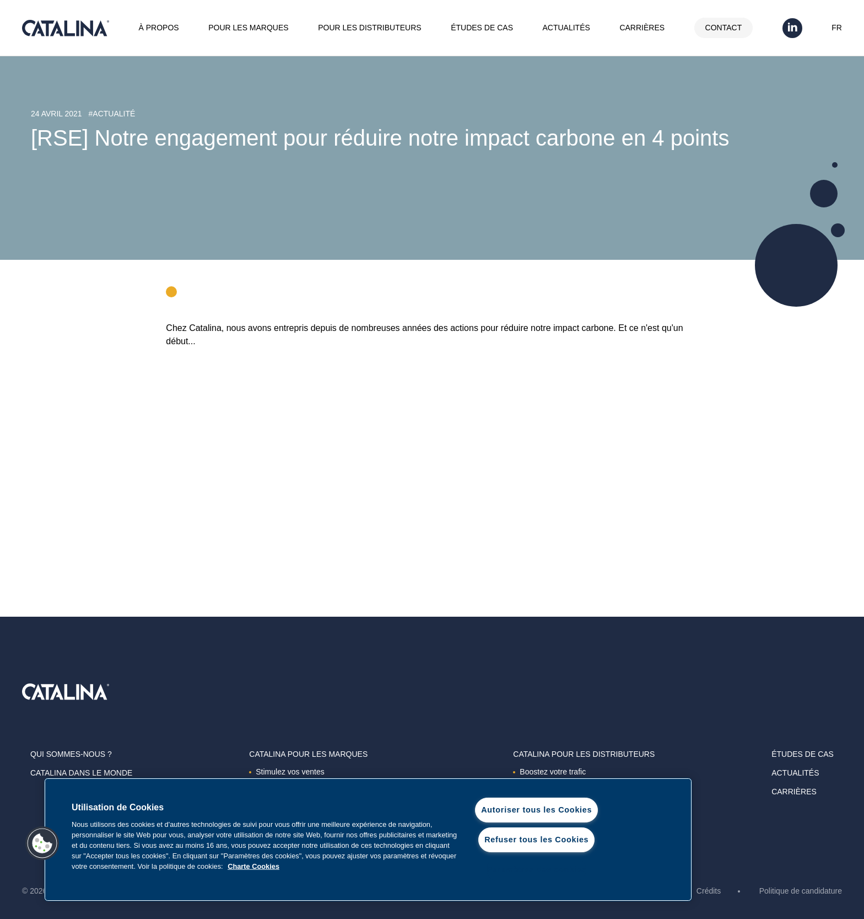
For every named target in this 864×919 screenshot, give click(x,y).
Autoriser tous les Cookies (536, 809)
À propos (159, 27)
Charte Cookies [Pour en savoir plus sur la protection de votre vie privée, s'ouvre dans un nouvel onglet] (253, 866)
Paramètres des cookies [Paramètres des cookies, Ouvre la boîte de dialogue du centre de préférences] (536, 869)
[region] (368, 839)
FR (836, 27)
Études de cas (482, 27)
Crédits (708, 890)
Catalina (65, 28)
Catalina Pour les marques (308, 754)
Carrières (642, 27)
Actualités (566, 27)
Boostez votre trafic (549, 771)
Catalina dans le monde (81, 772)
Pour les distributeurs (369, 27)
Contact (723, 27)
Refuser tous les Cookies (536, 839)
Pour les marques (248, 27)
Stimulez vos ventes (287, 771)
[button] (42, 843)
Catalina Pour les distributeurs (584, 754)
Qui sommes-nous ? (71, 754)
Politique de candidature (800, 890)
